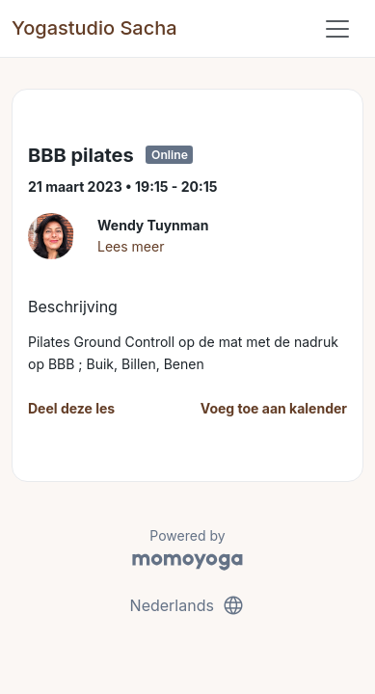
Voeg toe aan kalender (274, 408)
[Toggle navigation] (337, 29)
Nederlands (188, 605)
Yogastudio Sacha (94, 28)
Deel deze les (71, 408)
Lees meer (130, 246)
